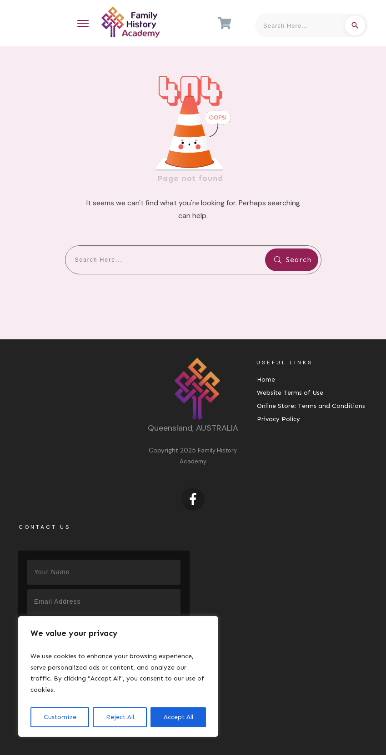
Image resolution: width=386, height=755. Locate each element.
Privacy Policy (278, 419)
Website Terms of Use (290, 393)
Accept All (178, 717)
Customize (60, 717)
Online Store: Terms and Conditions (311, 406)
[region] (118, 676)
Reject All (120, 717)
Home (266, 379)
